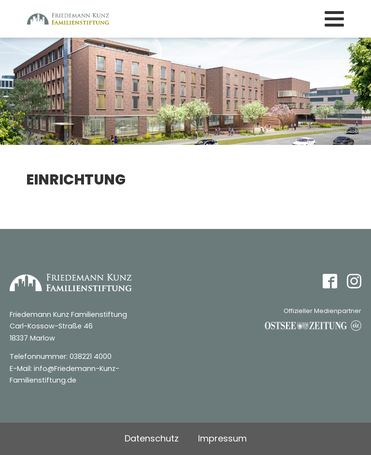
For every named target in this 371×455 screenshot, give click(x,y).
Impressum (222, 438)
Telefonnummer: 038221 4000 (61, 356)
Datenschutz (152, 438)
